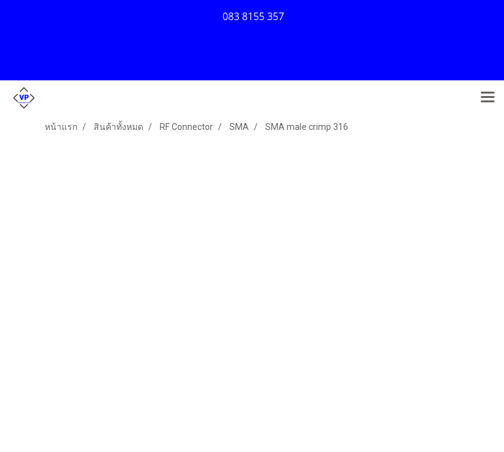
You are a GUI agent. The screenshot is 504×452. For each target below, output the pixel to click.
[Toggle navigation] (487, 98)
